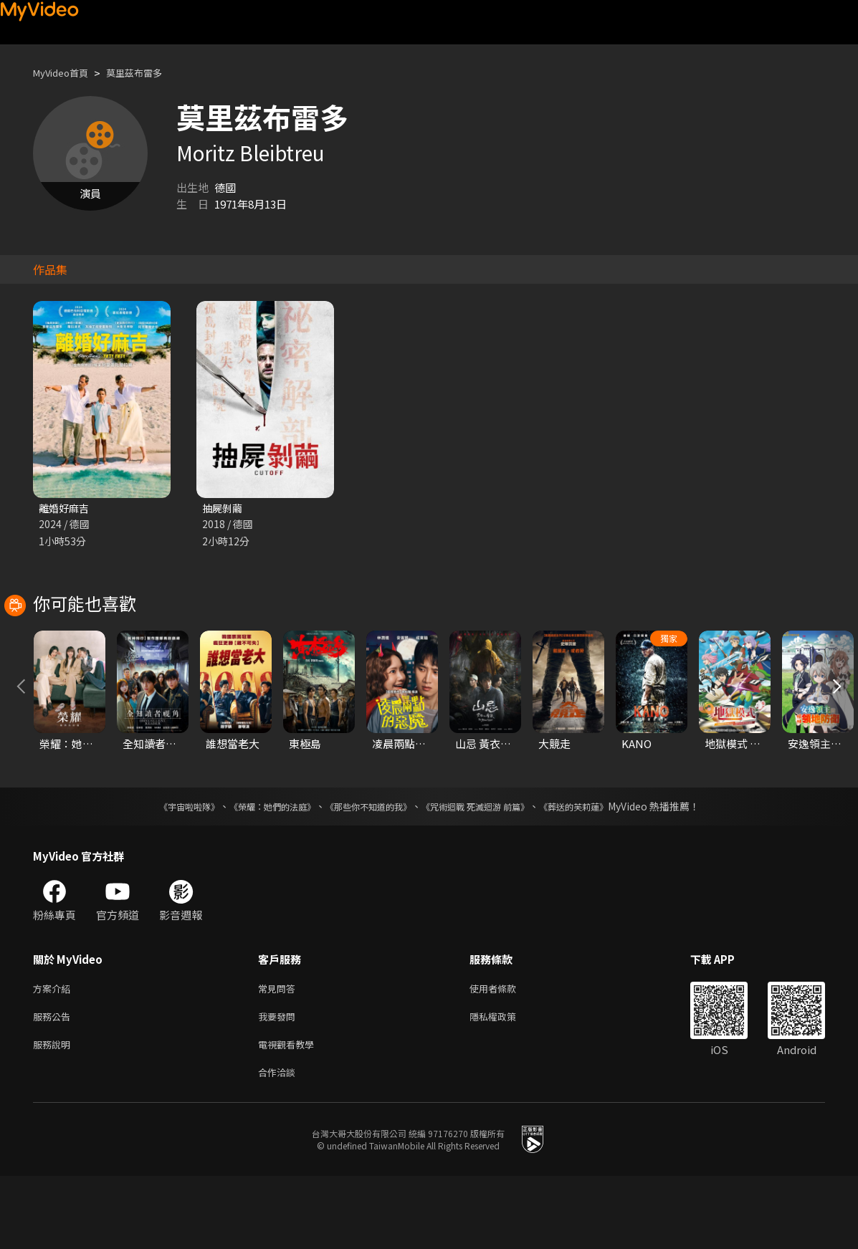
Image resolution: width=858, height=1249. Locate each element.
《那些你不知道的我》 (366, 870)
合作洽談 (279, 1144)
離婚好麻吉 (65, 508)
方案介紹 (54, 1053)
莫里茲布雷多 (148, 72)
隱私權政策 (505, 1083)
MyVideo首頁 (65, 72)
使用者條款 (505, 1053)
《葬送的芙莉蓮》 (601, 870)
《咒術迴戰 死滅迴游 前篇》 (488, 870)
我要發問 (279, 1083)
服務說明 (54, 1113)
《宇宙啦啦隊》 (160, 870)
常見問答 (279, 1053)
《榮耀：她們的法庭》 (256, 870)
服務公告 (54, 1083)
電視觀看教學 (290, 1113)
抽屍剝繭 (223, 508)
